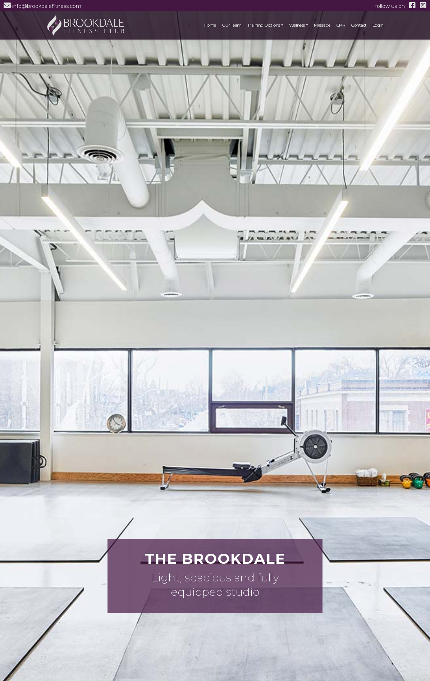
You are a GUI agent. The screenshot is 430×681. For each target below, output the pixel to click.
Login (378, 25)
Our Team (232, 25)
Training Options (263, 25)
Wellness (297, 25)
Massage (322, 25)
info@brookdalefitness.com (46, 6)
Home (210, 25)
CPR (341, 25)
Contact (359, 25)
